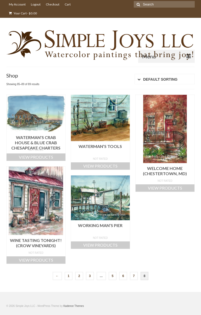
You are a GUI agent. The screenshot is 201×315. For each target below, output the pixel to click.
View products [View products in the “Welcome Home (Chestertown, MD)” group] (165, 187)
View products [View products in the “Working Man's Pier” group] (100, 244)
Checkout (52, 4)
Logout (36, 4)
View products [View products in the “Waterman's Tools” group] (100, 165)
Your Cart (23, 13)
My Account (17, 4)
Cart (68, 4)
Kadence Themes (73, 306)
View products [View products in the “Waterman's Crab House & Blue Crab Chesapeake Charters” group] (36, 156)
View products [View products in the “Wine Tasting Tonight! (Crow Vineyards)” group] (36, 259)
